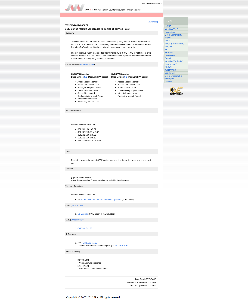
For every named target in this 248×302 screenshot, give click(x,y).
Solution (69, 169)
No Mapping (83, 214)
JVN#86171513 (90, 243)
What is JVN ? (171, 29)
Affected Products (73, 110)
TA (166, 49)
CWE (67, 205)
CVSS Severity (72, 64)
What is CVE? (77, 220)
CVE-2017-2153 (85, 228)
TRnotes (169, 52)
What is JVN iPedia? (174, 61)
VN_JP (168, 41)
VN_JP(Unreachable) (174, 43)
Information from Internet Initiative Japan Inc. (101, 199)
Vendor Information (74, 186)
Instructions (170, 32)
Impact (68, 151)
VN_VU (168, 46)
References (70, 234)
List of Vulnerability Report (173, 36)
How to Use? (171, 64)
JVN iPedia (170, 55)
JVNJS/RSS (170, 70)
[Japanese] (153, 22)
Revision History (72, 251)
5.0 (125, 77)
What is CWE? (78, 205)
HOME (168, 26)
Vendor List (170, 73)
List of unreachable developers (173, 77)
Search (168, 58)
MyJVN (168, 67)
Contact (168, 81)
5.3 (85, 77)
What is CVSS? (87, 64)
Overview (69, 33)
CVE (67, 220)
